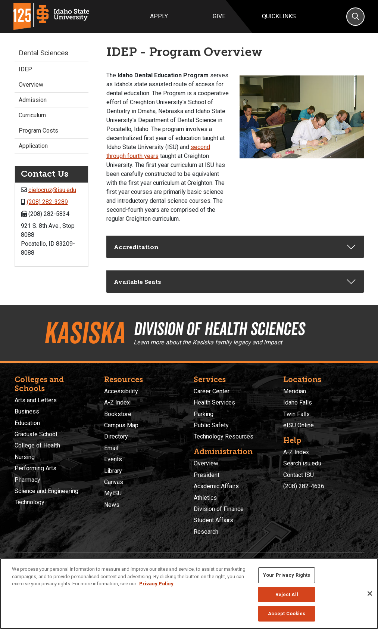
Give (219, 16)
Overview (31, 84)
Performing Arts (35, 468)
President (206, 474)
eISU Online (298, 425)
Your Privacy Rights (286, 575)
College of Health (37, 445)
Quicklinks (279, 16)
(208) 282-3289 (47, 201)
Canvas (113, 482)
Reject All (286, 594)
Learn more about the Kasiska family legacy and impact (208, 342)
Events (113, 459)
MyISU (113, 493)
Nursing (25, 457)
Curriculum (32, 115)
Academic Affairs (216, 486)
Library (113, 470)
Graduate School (36, 434)
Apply (159, 16)
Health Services (214, 402)
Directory (116, 436)
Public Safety (211, 425)
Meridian (294, 391)
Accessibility (121, 391)
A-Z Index (117, 402)
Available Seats (137, 281)
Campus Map (121, 425)
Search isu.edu (302, 463)
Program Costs (38, 130)
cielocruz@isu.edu (52, 189)
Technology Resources (223, 436)
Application (33, 145)
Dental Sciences (43, 53)
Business (27, 411)
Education (27, 423)
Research (206, 531)
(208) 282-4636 (303, 486)
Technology (29, 502)
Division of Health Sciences (219, 329)
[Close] (370, 593)
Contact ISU (298, 474)
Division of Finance (219, 508)
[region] (189, 593)
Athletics (205, 497)
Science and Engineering (46, 491)
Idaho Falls (297, 402)
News (111, 504)
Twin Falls (296, 414)
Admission (33, 99)
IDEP (25, 69)
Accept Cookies (287, 613)
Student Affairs (213, 520)
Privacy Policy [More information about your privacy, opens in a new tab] (156, 583)
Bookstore (117, 414)
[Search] (355, 16)
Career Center (211, 391)
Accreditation (136, 247)
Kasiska (84, 333)
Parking (203, 414)
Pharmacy (27, 479)
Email (111, 448)
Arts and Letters (36, 400)
